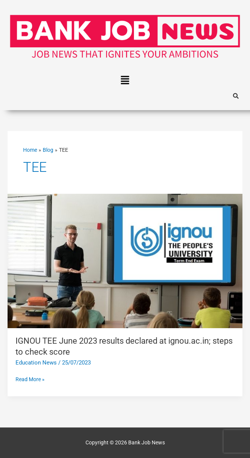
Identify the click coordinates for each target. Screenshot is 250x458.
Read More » (30, 378)
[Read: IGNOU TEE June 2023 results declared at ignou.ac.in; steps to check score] (125, 260)
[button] (124, 80)
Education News (36, 362)
